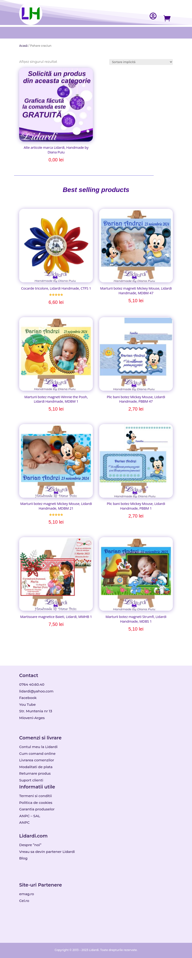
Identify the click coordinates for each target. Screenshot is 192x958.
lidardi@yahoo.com (36, 691)
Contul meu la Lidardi (38, 747)
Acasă (23, 45)
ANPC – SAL (29, 816)
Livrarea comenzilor (36, 760)
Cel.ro (24, 900)
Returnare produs (35, 773)
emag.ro (26, 894)
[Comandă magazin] (141, 62)
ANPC (24, 822)
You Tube (27, 704)
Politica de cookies (35, 802)
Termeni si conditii (35, 796)
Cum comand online (37, 753)
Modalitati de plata (35, 767)
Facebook (27, 697)
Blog (23, 858)
